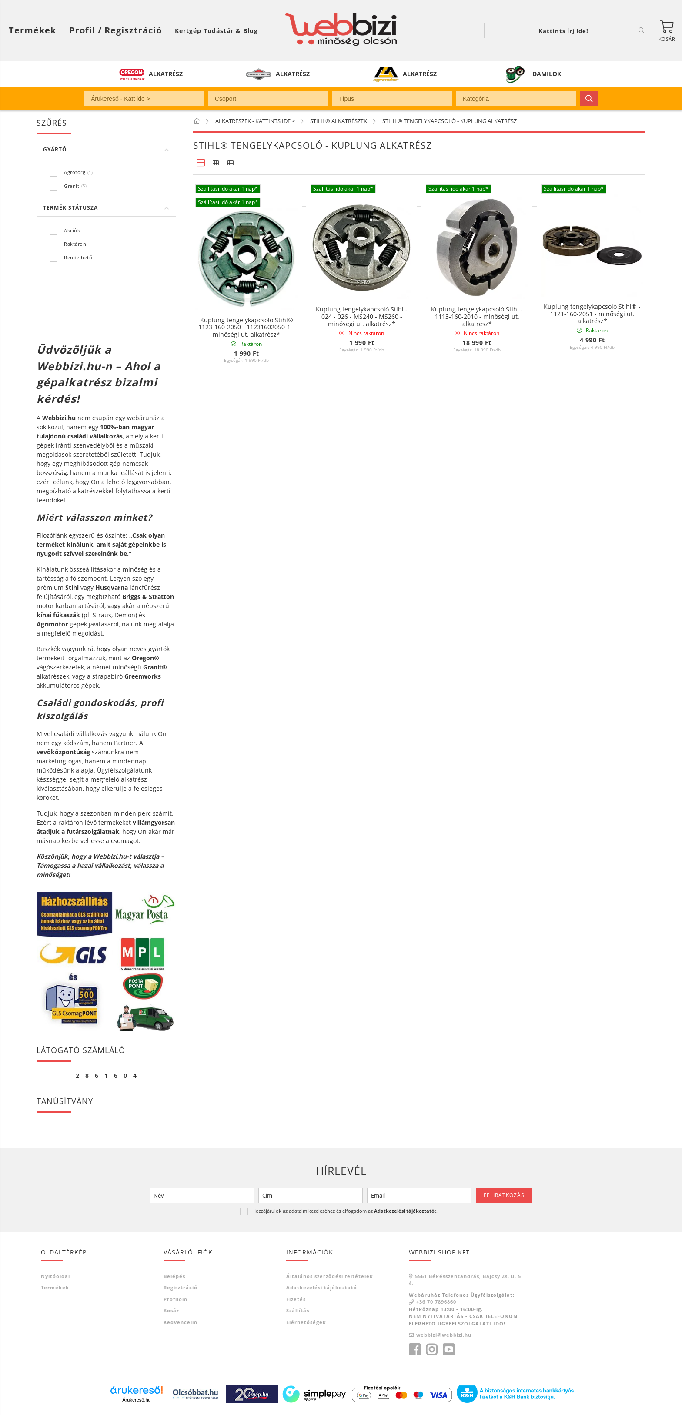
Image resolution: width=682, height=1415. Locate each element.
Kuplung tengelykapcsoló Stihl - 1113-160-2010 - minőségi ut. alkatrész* (477, 498)
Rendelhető (78, 257)
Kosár (171, 1310)
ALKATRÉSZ (166, 74)
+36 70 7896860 (436, 1301)
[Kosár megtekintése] (666, 30)
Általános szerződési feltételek (329, 1276)
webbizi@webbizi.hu (443, 1334)
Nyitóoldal (55, 1276)
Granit (71, 186)
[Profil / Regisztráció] (115, 30)
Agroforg (74, 172)
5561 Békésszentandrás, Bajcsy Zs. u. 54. (465, 1280)
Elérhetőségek (306, 1322)
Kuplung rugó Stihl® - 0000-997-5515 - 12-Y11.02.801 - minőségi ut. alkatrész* (247, 314)
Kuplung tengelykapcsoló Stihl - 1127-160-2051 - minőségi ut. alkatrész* (362, 314)
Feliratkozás (504, 1195)
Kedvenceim (180, 1322)
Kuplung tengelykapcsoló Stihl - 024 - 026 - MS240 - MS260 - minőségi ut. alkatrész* (362, 498)
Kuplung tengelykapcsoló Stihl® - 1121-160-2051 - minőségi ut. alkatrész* (592, 314)
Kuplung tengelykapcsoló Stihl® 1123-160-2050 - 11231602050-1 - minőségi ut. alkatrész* (246, 509)
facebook (414, 1349)
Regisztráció (180, 1287)
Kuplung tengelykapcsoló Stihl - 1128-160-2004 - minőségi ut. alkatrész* (477, 314)
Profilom (175, 1299)
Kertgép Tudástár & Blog (216, 31)
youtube (448, 1349)
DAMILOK (546, 74)
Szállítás (297, 1310)
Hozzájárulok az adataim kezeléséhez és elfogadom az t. (345, 1211)
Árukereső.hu (136, 1399)
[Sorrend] (598, 582)
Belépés (174, 1276)
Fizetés (296, 1299)
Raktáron (75, 244)
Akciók (72, 230)
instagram (431, 1349)
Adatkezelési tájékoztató (321, 1287)
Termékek (55, 1287)
